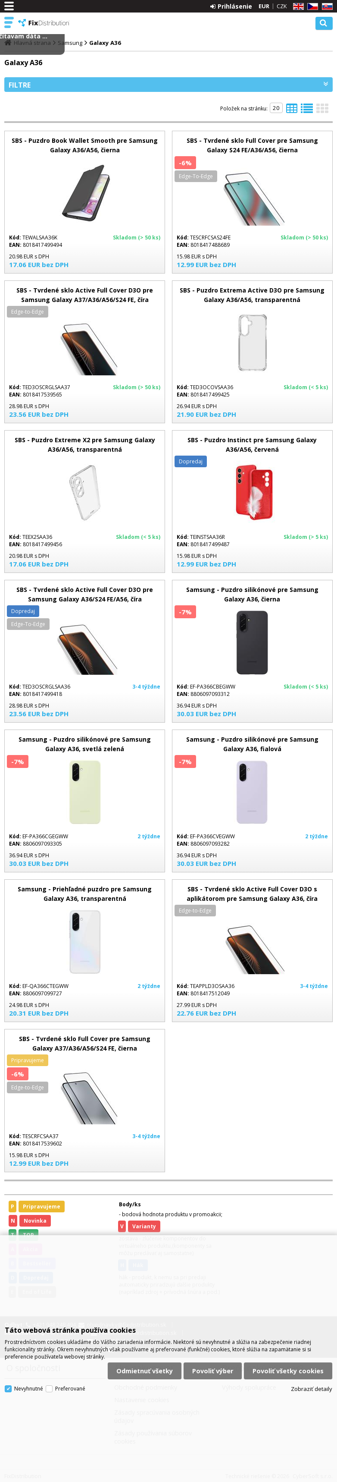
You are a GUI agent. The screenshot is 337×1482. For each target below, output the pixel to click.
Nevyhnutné (28, 1388)
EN (296, 6)
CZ (311, 6)
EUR (264, 6)
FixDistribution (44, 23)
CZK (282, 6)
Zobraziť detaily (311, 1389)
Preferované (70, 1388)
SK (325, 6)
